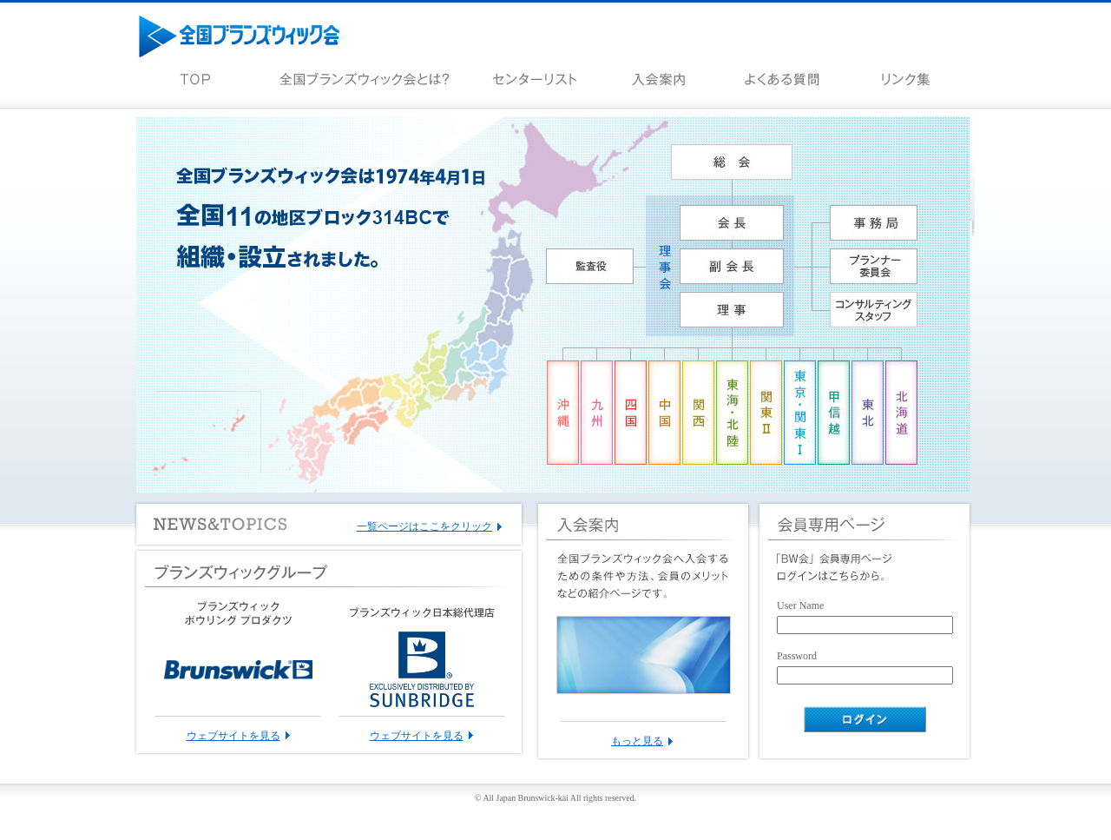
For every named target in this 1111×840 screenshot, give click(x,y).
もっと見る (637, 741)
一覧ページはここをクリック (424, 526)
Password (797, 656)
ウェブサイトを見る (233, 736)
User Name (800, 605)
